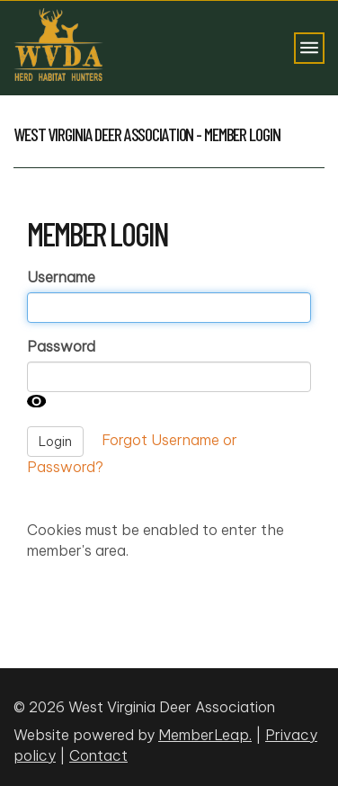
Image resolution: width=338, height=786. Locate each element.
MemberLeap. (205, 735)
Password (61, 346)
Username (61, 277)
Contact (98, 755)
